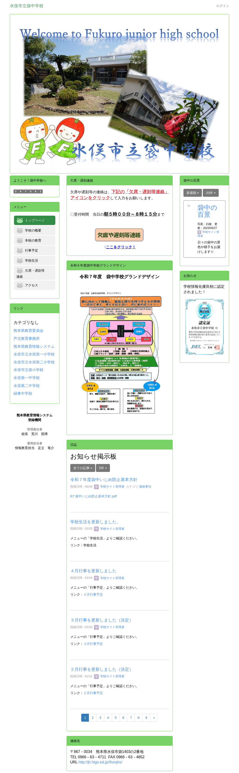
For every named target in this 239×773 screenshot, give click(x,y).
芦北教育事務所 (27, 339)
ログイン (222, 6)
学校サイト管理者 (109, 486)
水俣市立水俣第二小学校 (34, 362)
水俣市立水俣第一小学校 (34, 354)
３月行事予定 (93, 644)
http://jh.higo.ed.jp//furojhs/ (100, 762)
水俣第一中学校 (27, 378)
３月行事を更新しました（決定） (101, 620)
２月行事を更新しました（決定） (101, 669)
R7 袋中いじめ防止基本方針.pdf (93, 496)
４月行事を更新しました (93, 571)
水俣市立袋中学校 (26, 6)
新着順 (192, 193)
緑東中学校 (23, 393)
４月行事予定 (93, 594)
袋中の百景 (207, 211)
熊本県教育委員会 (28, 331)
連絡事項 (145, 486)
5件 (103, 468)
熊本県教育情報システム (34, 346)
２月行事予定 (93, 693)
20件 (210, 193)
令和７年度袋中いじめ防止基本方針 (103, 479)
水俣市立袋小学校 (28, 370)
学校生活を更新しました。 (95, 522)
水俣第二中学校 (27, 386)
